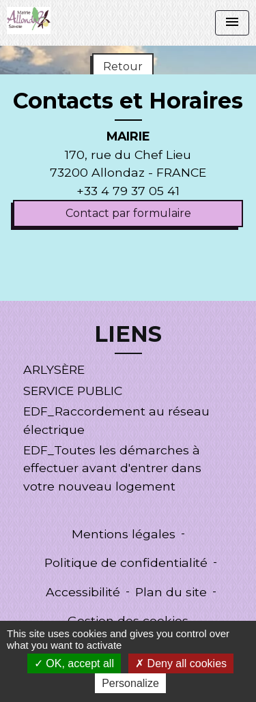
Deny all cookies (181, 663)
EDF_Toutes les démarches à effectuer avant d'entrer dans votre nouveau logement (112, 468)
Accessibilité (83, 592)
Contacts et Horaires (128, 101)
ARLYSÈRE (54, 369)
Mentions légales (123, 534)
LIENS (128, 334)
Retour (123, 66)
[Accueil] (29, 20)
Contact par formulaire (128, 213)
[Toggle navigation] (232, 22)
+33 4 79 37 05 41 (128, 191)
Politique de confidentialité (126, 562)
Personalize (130, 683)
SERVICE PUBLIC (72, 390)
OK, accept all (74, 663)
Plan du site (171, 592)
